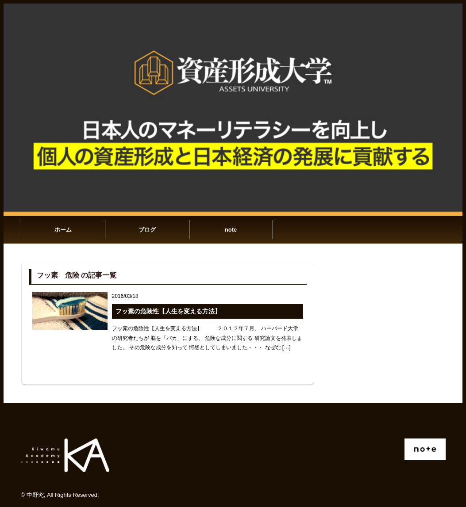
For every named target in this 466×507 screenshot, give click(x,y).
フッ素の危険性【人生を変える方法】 (168, 311)
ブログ (147, 229)
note (231, 229)
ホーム (63, 229)
